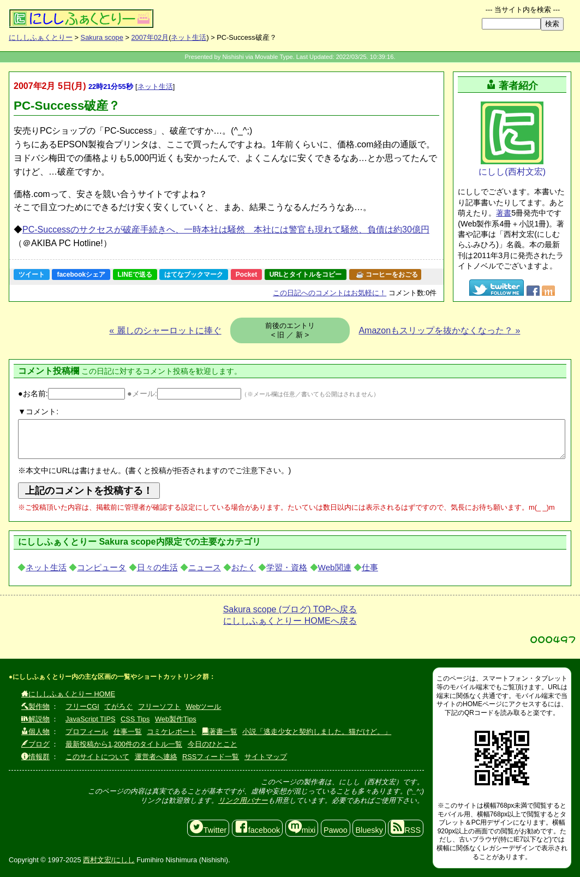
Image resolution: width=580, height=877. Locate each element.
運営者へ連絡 (156, 757)
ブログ (35, 744)
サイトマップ (265, 757)
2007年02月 (150, 37)
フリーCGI (82, 706)
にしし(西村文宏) (512, 139)
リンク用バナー (243, 800)
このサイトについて (97, 757)
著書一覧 (219, 731)
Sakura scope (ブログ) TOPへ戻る (290, 609)
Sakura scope (102, 37)
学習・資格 (286, 567)
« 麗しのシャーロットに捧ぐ (165, 330)
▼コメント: (38, 411)
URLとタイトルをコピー (306, 274)
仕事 (370, 567)
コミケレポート (171, 731)
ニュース (204, 567)
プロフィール (86, 731)
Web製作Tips (175, 719)
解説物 (35, 719)
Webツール (203, 706)
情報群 (35, 757)
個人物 (35, 731)
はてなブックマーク (193, 274)
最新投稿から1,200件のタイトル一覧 (123, 744)
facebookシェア (81, 274)
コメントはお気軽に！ (329, 293)
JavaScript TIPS (90, 719)
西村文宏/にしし (109, 860)
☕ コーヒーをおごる (387, 274)
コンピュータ (101, 567)
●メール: (184, 393)
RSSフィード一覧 (210, 757)
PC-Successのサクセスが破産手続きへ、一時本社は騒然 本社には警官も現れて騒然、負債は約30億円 (225, 229)
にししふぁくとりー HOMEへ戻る (289, 620)
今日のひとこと (212, 744)
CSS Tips (135, 719)
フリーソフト (159, 706)
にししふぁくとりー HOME (68, 694)
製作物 (35, 706)
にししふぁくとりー (41, 37)
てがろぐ (118, 706)
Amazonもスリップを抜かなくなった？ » (439, 330)
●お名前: (71, 393)
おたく (243, 567)
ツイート (32, 274)
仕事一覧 (127, 731)
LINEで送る (135, 274)
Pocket (246, 274)
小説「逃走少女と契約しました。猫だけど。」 (316, 731)
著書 (503, 212)
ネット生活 (188, 37)
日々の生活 (157, 567)
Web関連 (334, 567)
